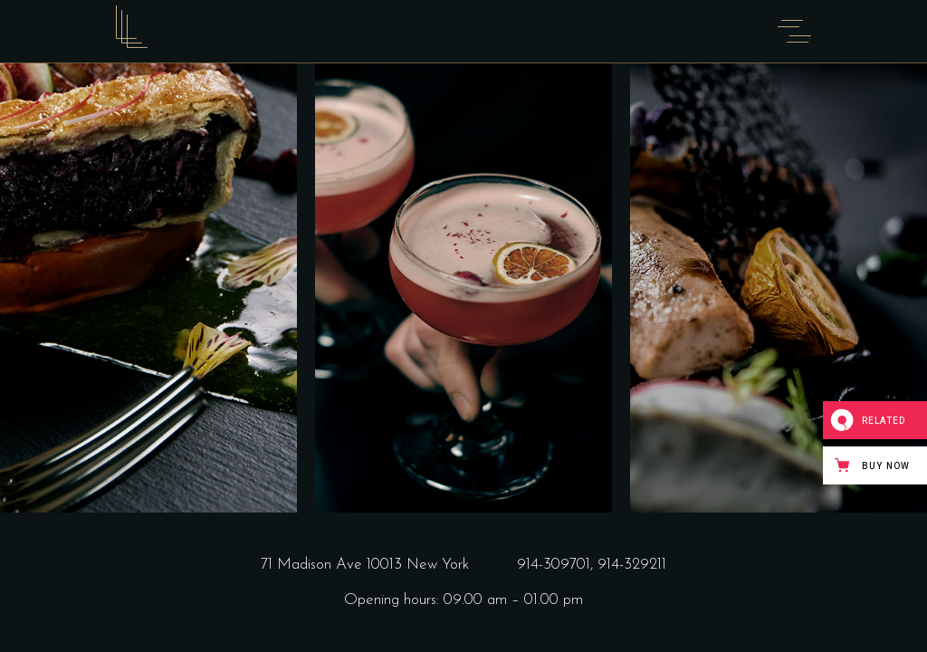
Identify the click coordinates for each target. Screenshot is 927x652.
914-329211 (631, 564)
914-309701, (557, 564)
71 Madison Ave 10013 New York (365, 564)
